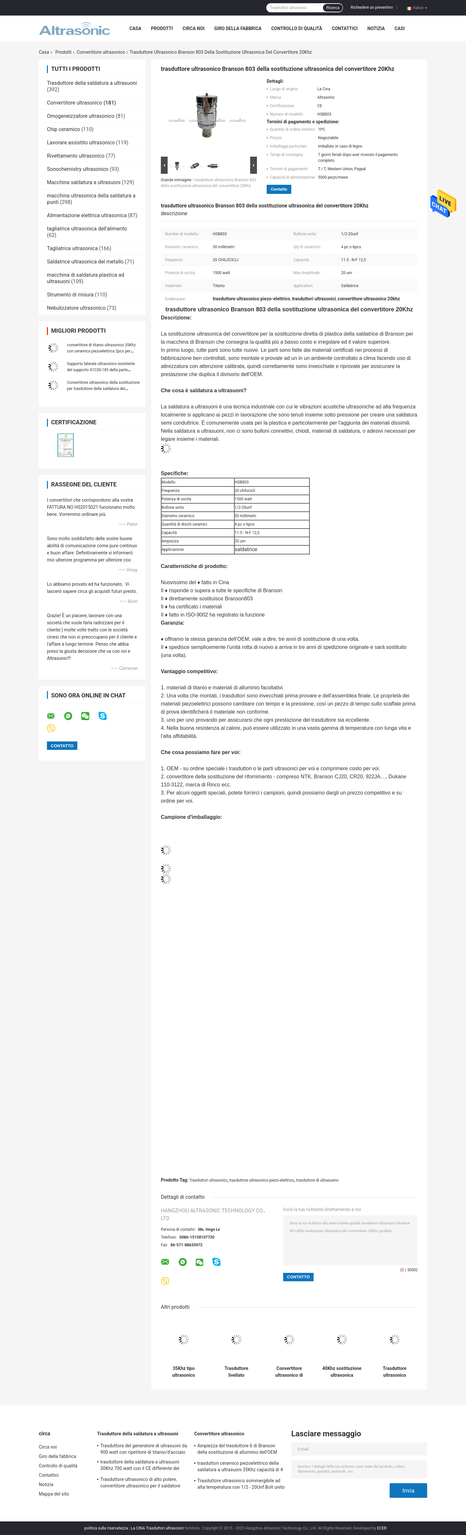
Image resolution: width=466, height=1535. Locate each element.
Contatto (279, 189)
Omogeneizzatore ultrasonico (81, 116)
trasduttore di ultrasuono (317, 1180)
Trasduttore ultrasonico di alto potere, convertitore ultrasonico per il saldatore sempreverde (140, 1483)
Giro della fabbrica (237, 28)
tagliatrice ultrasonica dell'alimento (87, 229)
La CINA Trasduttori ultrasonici (157, 1528)
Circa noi (194, 28)
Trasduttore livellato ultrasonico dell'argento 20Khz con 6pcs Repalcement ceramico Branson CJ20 (236, 1372)
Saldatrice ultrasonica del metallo (85, 262)
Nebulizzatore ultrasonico (76, 308)
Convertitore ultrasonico (101, 52)
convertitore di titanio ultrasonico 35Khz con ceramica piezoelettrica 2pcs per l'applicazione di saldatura (101, 351)
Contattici (345, 28)
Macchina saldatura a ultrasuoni (83, 182)
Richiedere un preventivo (372, 7)
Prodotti (162, 28)
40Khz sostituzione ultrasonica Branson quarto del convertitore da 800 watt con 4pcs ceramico (341, 1372)
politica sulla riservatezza (106, 1528)
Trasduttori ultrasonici (208, 1180)
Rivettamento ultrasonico (76, 156)
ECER (381, 1528)
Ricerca (332, 8)
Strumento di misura (70, 295)
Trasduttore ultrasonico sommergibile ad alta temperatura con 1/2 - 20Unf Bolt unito (241, 1484)
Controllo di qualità (296, 28)
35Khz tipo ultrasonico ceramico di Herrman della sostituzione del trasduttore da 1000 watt (183, 1372)
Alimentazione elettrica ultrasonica (87, 215)
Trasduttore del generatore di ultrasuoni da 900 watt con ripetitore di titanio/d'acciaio (143, 1449)
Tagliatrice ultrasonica (72, 248)
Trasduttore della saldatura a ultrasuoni (92, 83)
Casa (135, 28)
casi (399, 28)
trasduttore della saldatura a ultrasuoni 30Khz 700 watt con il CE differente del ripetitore (139, 1466)
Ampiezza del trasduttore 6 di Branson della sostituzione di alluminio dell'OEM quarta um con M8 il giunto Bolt (237, 1450)
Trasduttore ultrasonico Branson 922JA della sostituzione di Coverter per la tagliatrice (395, 1372)
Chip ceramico (63, 129)
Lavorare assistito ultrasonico (81, 142)
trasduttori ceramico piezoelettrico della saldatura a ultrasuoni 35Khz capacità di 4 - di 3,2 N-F (240, 1467)
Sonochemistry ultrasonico (77, 169)
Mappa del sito (54, 1493)
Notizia (376, 28)
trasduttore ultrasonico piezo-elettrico (261, 1180)
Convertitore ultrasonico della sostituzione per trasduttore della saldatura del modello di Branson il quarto (103, 388)
